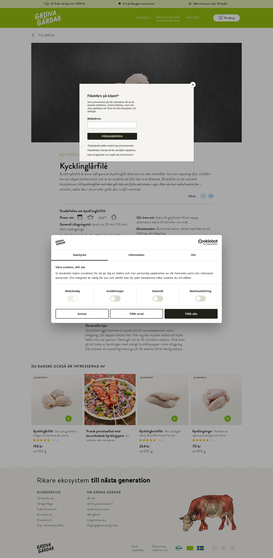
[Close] (193, 85)
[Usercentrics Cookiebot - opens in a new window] (201, 242)
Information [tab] (136, 254)
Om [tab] (193, 254)
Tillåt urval (136, 313)
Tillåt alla (191, 313)
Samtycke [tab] (79, 254)
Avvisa (82, 313)
